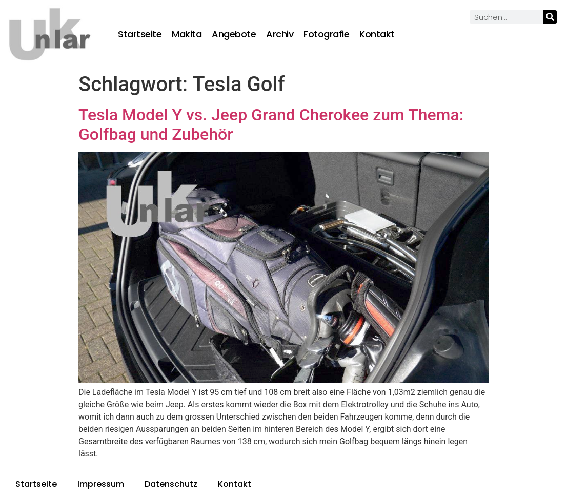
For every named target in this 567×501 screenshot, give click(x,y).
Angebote (234, 34)
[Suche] (550, 17)
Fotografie (326, 34)
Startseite (139, 34)
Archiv (279, 34)
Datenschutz (171, 484)
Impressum (100, 484)
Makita (186, 34)
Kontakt (377, 34)
